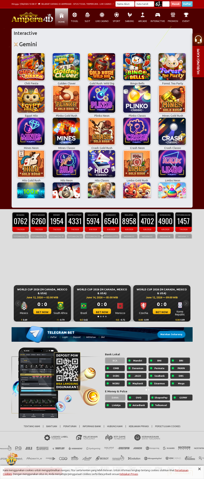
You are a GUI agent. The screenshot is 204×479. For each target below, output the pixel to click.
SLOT (87, 21)
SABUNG (129, 21)
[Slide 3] (103, 316)
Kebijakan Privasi (128, 474)
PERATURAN (69, 426)
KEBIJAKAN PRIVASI (139, 426)
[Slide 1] (98, 316)
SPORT (116, 21)
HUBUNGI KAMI (115, 426)
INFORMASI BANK (92, 426)
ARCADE (142, 21)
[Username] (124, 4)
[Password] (144, 4)
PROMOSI (173, 21)
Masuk (176, 4)
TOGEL (74, 21)
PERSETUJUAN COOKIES (167, 426)
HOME (61, 22)
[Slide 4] (106, 316)
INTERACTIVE (158, 21)
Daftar (187, 4)
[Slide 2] (101, 316)
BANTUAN (51, 426)
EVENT (186, 21)
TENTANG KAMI (32, 426)
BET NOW (42, 312)
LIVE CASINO (102, 21)
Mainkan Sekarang (171, 334)
